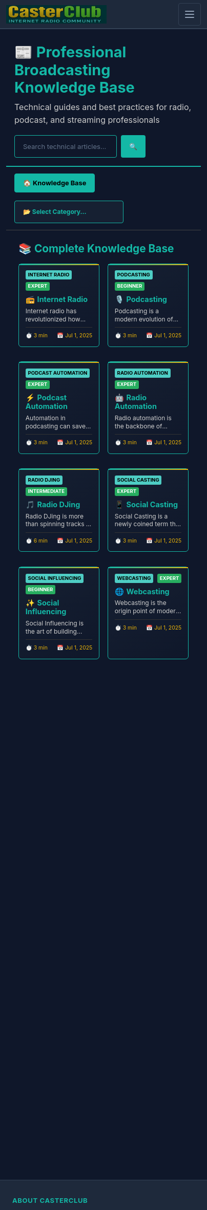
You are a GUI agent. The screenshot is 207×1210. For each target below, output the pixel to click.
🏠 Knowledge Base (54, 183)
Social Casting (152, 504)
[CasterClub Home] (56, 14)
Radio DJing (58, 504)
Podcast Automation (47, 401)
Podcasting (147, 299)
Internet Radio (62, 299)
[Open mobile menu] (189, 14)
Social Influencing (46, 607)
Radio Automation (136, 401)
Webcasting (148, 591)
